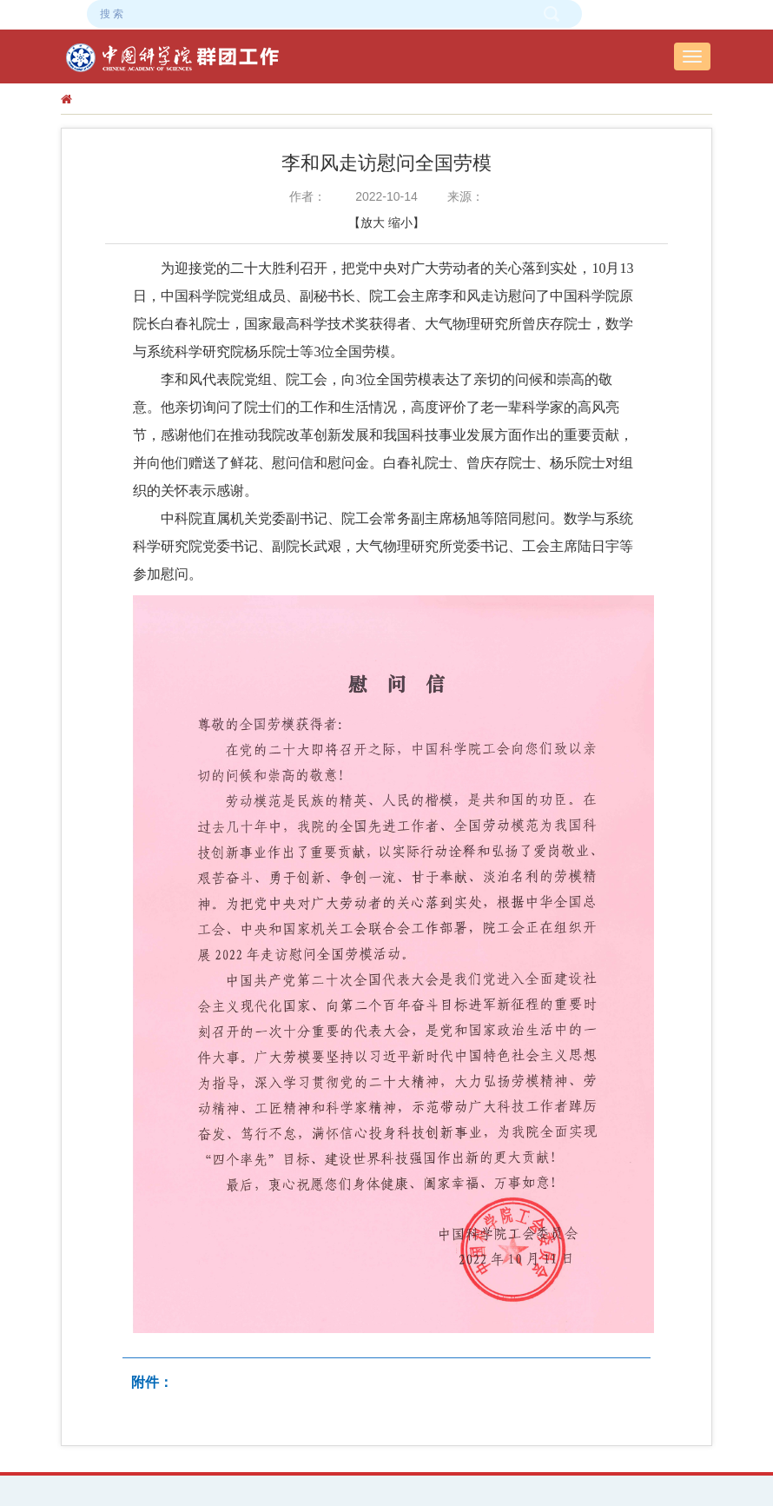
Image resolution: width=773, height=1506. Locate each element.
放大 (372, 222)
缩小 (400, 222)
